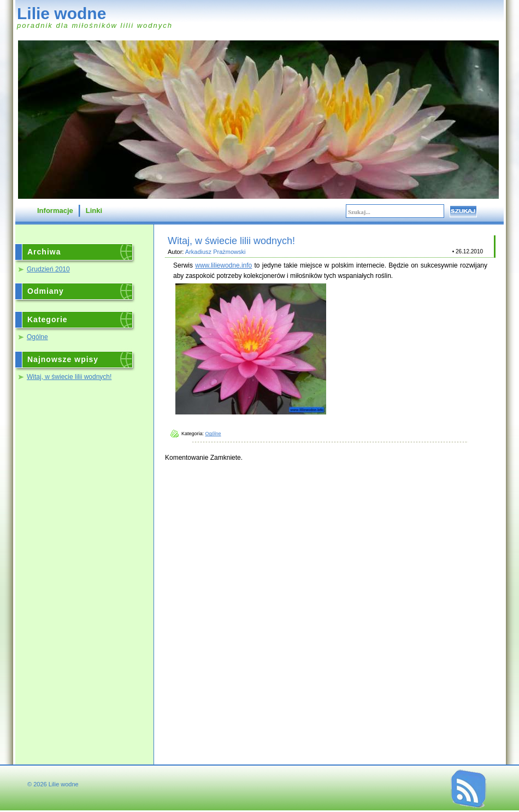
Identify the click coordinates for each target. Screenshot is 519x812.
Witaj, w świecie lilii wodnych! (69, 377)
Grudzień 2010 (48, 269)
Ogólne (37, 337)
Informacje (55, 210)
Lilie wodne (61, 13)
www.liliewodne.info (223, 265)
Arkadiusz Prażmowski (215, 251)
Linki (94, 210)
